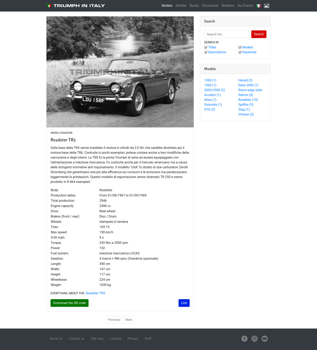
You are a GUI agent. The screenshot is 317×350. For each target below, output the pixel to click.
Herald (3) (245, 80)
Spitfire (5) (245, 105)
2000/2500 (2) (214, 90)
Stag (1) (244, 109)
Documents (210, 5)
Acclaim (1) (212, 95)
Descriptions (217, 52)
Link (184, 303)
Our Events (245, 5)
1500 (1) (210, 85)
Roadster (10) (248, 100)
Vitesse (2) (246, 114)
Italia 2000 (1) (248, 85)
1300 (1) (210, 80)
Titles (212, 47)
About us (56, 338)
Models (167, 5)
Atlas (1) (210, 100)
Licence (115, 338)
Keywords (249, 52)
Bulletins (228, 5)
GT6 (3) (209, 109)
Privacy (133, 338)
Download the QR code (69, 303)
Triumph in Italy (79, 5)
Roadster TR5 (95, 293)
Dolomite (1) (213, 105)
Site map (97, 338)
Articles (180, 5)
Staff (148, 338)
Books (194, 5)
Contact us (77, 338)
